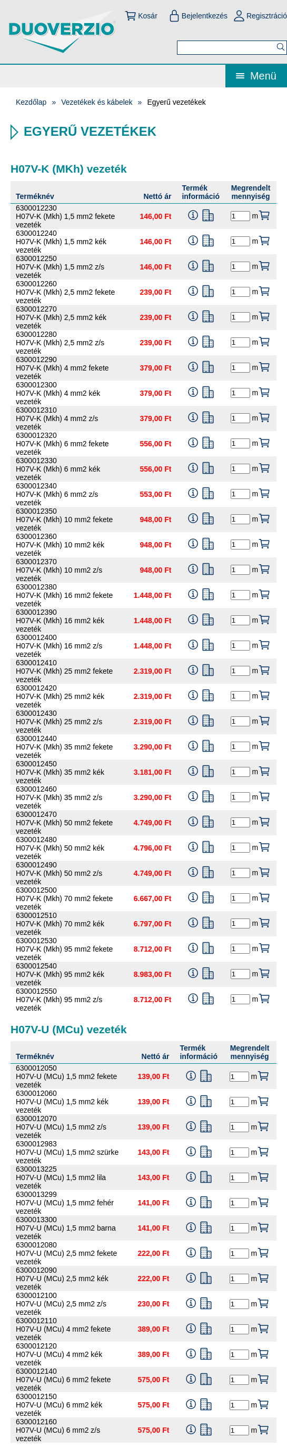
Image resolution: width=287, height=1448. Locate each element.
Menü (256, 76)
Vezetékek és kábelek (96, 102)
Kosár (140, 15)
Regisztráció (260, 15)
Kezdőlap (31, 102)
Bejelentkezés (197, 15)
